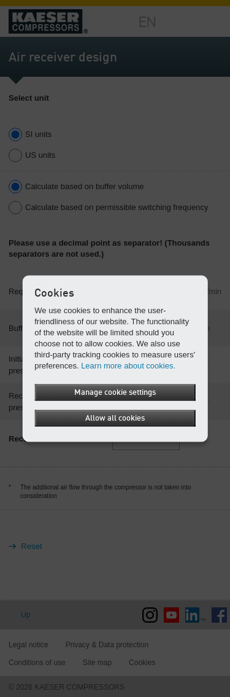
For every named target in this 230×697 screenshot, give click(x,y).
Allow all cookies (115, 418)
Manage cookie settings (115, 392)
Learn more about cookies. (128, 365)
